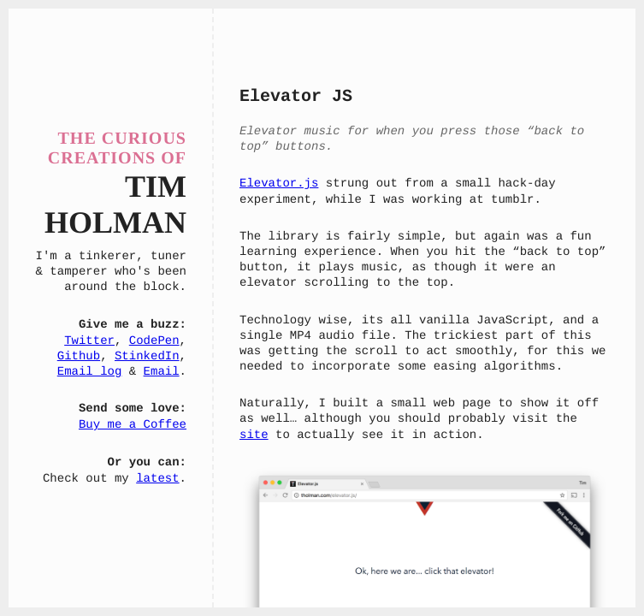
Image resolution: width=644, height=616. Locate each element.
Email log (89, 372)
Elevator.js (278, 184)
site (254, 435)
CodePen (154, 341)
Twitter (89, 341)
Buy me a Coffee (132, 425)
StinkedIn (147, 357)
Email (162, 372)
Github (78, 357)
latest (157, 479)
